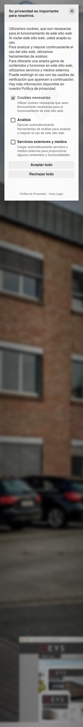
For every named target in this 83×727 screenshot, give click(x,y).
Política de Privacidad (33, 194)
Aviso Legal (56, 194)
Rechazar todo (41, 174)
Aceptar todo (41, 165)
